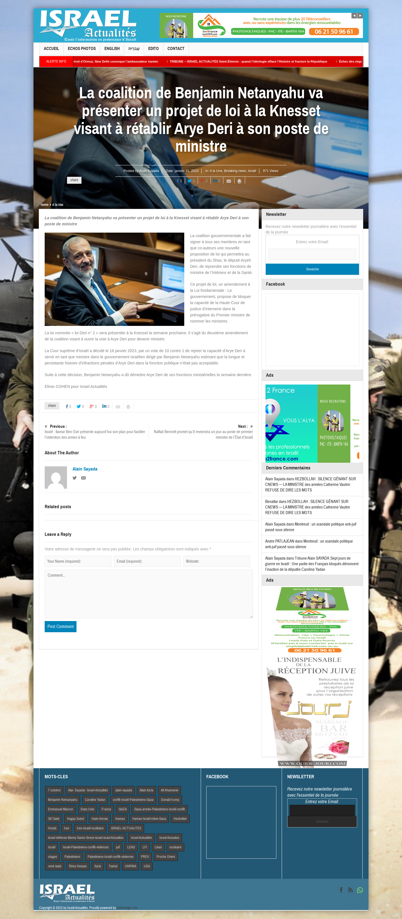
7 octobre (54, 790)
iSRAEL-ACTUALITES (126, 828)
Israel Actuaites (169, 838)
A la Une (216, 171)
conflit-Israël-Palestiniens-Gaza (133, 800)
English (112, 51)
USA (147, 866)
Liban (158, 847)
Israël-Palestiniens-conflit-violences (86, 847)
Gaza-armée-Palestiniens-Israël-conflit (159, 809)
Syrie (97, 866)
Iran (66, 828)
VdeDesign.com (127, 908)
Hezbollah (180, 819)
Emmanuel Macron (60, 809)
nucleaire (175, 847)
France (106, 809)
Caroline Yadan (95, 800)
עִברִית (134, 51)
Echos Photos (82, 51)
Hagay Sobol (75, 819)
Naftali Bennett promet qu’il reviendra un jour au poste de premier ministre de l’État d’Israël (201, 432)
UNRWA (130, 866)
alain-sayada (123, 790)
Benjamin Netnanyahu (62, 800)
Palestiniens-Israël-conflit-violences (110, 856)
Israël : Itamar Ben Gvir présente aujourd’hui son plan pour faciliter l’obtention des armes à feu (97, 432)
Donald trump (170, 800)
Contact (176, 51)
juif (118, 847)
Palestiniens (72, 856)
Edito (153, 51)
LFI (145, 847)
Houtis (52, 828)
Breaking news (235, 171)
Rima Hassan (78, 866)
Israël (252, 171)
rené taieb (54, 866)
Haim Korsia (100, 819)
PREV (145, 856)
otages (52, 856)
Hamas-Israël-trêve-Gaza (149, 819)
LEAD (131, 847)
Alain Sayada (149, 171)
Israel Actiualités (141, 838)
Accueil (51, 51)
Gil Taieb (53, 819)
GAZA (123, 809)
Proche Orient (166, 856)
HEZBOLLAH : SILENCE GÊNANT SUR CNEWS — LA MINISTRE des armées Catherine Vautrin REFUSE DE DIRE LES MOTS (310, 484)
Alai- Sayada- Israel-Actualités (88, 790)
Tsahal (113, 866)
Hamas (120, 819)
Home (44, 205)
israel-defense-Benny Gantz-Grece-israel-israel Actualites (85, 838)
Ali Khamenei (169, 790)
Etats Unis (87, 809)
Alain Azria (146, 790)
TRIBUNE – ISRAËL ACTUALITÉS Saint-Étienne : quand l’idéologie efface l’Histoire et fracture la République (253, 61)
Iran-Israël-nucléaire (90, 828)
